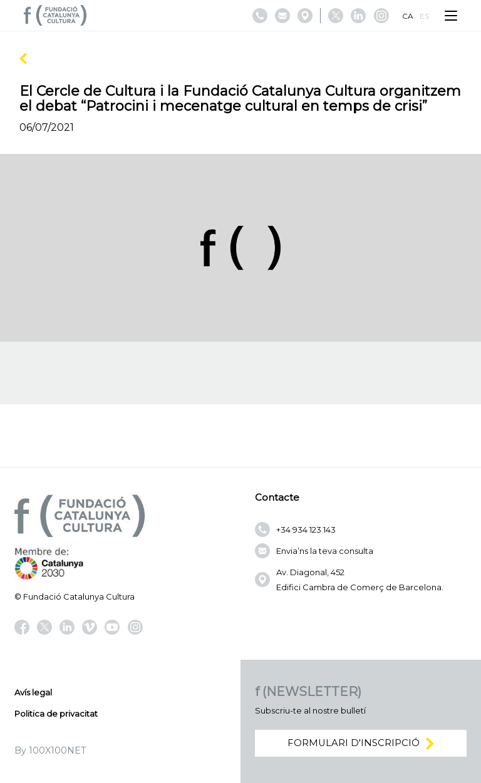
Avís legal (33, 692)
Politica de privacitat (56, 714)
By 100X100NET (50, 750)
